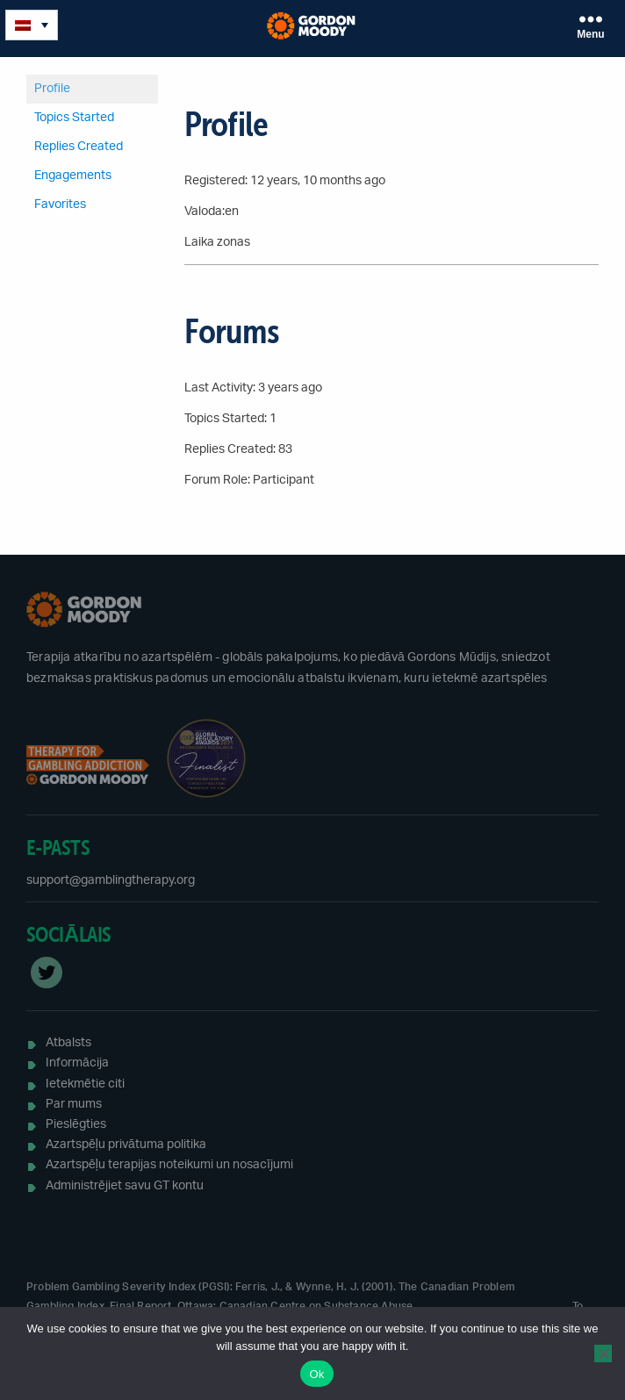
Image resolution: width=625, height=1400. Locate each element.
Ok (316, 1374)
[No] (603, 1353)
